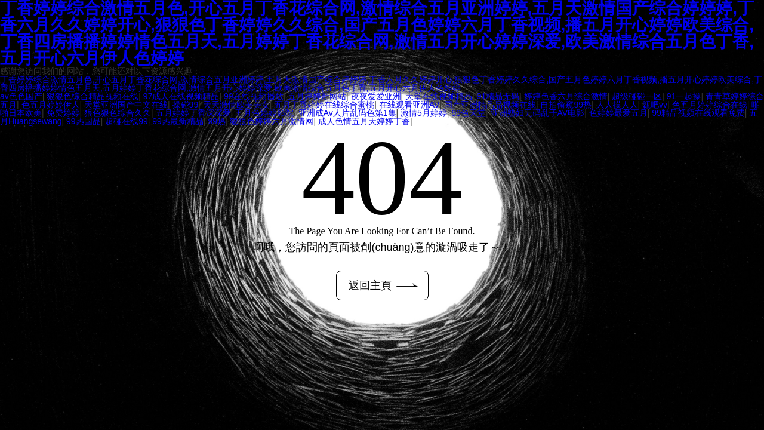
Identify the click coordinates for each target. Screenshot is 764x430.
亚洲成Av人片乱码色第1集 (347, 113)
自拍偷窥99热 (566, 104)
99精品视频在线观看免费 (698, 113)
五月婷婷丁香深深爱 (193, 113)
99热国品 (83, 121)
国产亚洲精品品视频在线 (490, 104)
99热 (217, 121)
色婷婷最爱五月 (618, 113)
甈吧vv (654, 104)
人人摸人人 (617, 104)
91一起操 (684, 96)
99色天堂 (468, 113)
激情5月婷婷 (424, 113)
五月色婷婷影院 (264, 113)
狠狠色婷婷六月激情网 (271, 121)
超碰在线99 (126, 121)
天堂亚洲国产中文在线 (126, 104)
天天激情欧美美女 (236, 104)
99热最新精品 (178, 121)
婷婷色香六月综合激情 (566, 96)
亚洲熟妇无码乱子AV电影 (538, 113)
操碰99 (185, 104)
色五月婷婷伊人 (50, 104)
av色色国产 (21, 96)
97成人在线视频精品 (181, 96)
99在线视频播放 (254, 96)
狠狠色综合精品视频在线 (92, 96)
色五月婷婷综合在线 (709, 104)
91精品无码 (498, 96)
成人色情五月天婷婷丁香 (364, 121)
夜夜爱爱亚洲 (376, 96)
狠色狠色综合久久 (117, 113)
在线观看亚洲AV (409, 104)
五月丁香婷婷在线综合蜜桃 (324, 104)
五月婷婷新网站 (317, 96)
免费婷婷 (63, 113)
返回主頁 (384, 285)
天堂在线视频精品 (438, 96)
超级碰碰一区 (637, 96)
